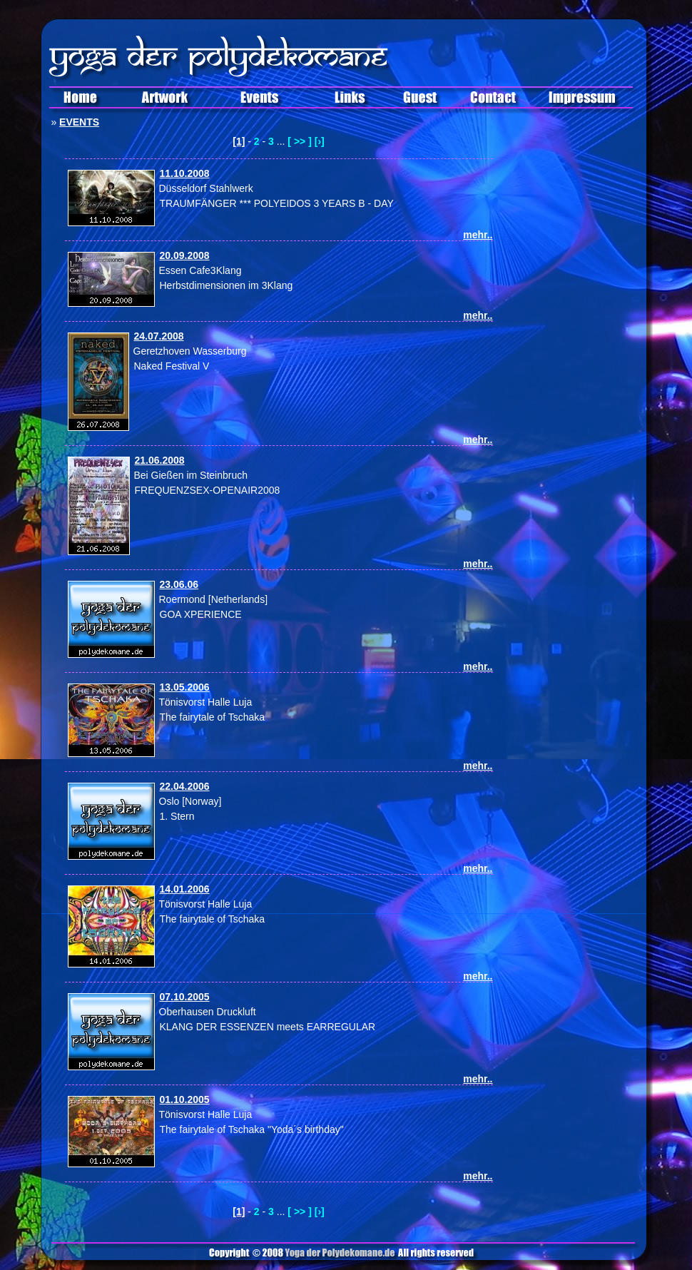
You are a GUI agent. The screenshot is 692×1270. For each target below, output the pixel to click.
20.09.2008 (185, 255)
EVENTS (79, 122)
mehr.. (477, 234)
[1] (239, 141)
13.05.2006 (185, 687)
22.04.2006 (185, 786)
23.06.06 (179, 584)
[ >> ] (299, 141)
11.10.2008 (185, 173)
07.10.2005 (185, 996)
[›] (320, 141)
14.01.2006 (185, 889)
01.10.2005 (185, 1099)
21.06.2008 (160, 460)
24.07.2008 (159, 336)
